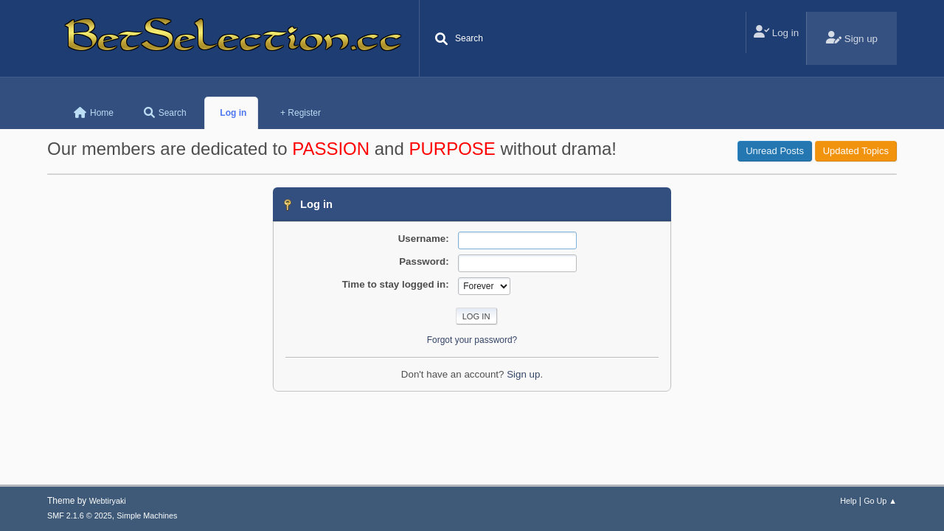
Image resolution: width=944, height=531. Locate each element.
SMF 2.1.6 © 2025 (79, 515)
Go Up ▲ (880, 500)
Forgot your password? (472, 340)
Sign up (523, 374)
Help (848, 500)
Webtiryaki (107, 500)
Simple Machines (147, 515)
